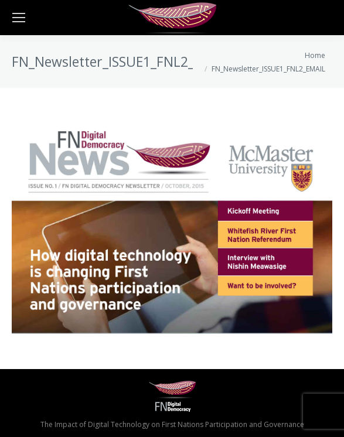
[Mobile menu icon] (19, 18)
